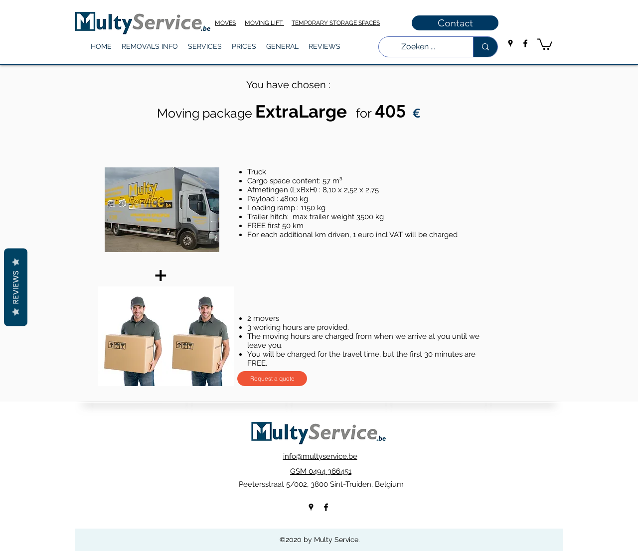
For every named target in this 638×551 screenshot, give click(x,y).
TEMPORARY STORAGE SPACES (336, 22)
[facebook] (525, 43)
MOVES (225, 22)
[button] (150, 46)
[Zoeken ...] (418, 47)
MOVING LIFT (264, 22)
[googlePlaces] (510, 43)
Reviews (15, 287)
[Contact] (455, 22)
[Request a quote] (272, 378)
